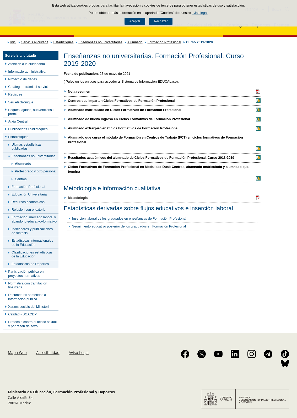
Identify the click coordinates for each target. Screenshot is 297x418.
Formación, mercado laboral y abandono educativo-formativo (34, 219)
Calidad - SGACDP (22, 314)
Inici (13, 42)
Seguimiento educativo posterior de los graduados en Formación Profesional (129, 226)
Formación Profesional (164, 42)
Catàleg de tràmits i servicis (28, 87)
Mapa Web (17, 352)
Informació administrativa (26, 71)
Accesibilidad (48, 352)
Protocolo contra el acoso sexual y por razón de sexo (32, 324)
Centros (21, 179)
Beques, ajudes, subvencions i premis (30, 112)
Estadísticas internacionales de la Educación (32, 242)
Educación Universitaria (29, 194)
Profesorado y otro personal (35, 171)
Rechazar (161, 21)
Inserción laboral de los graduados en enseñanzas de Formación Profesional (129, 218)
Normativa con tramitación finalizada (27, 285)
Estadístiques (63, 42)
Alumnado (135, 42)
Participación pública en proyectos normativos (26, 273)
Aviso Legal (79, 352)
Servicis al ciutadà (34, 42)
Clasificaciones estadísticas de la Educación (32, 254)
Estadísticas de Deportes (30, 264)
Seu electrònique (20, 102)
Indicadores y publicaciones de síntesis (32, 231)
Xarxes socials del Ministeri (28, 307)
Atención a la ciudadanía (26, 64)
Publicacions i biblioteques (27, 129)
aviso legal (199, 13)
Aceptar (134, 21)
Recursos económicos (28, 202)
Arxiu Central (18, 121)
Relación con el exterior (29, 209)
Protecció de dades (22, 79)
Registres (15, 94)
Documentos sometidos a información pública (27, 297)
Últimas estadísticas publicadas (26, 146)
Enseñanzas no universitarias (100, 42)
